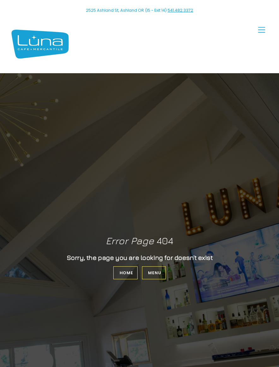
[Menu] (261, 30)
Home (126, 272)
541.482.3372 (180, 10)
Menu (154, 272)
